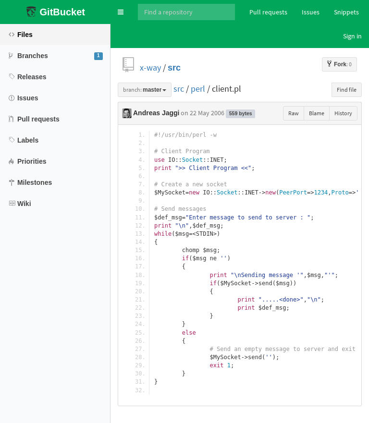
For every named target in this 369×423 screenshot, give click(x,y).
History (343, 113)
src (174, 67)
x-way (150, 67)
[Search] (186, 12)
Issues (311, 12)
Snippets (346, 12)
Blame (316, 113)
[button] (121, 12)
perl (198, 88)
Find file (347, 89)
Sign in (352, 36)
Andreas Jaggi (156, 113)
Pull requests (268, 12)
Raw (293, 113)
